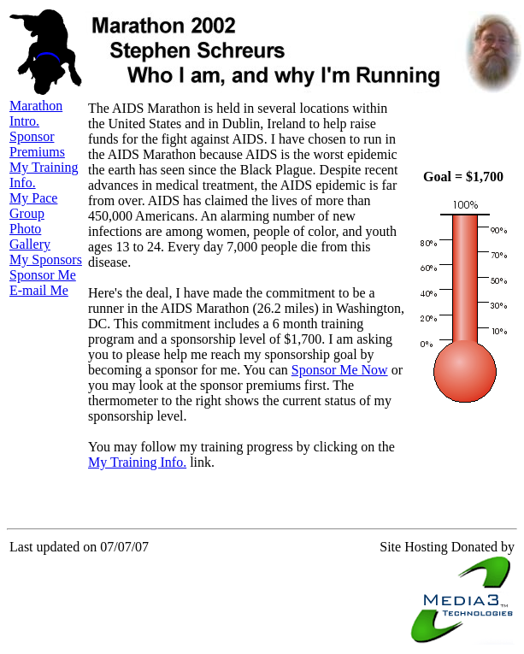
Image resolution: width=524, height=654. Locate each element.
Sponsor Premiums (37, 144)
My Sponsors (45, 259)
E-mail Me (38, 290)
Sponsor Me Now (339, 369)
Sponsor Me (42, 275)
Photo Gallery (29, 236)
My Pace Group (33, 206)
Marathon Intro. (35, 113)
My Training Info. (137, 462)
